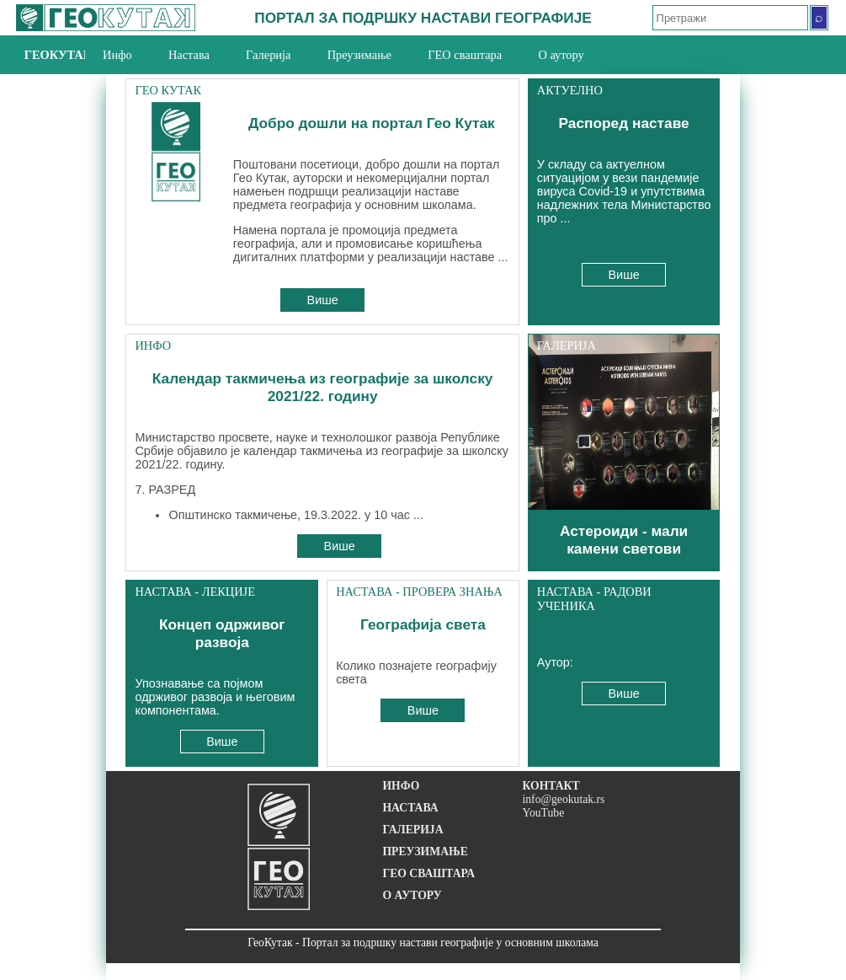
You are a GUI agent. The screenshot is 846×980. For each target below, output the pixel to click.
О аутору (560, 55)
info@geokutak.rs (563, 799)
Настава (189, 55)
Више (322, 300)
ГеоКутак (54, 55)
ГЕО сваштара (465, 55)
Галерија (268, 55)
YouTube (543, 812)
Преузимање (359, 55)
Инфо (117, 55)
